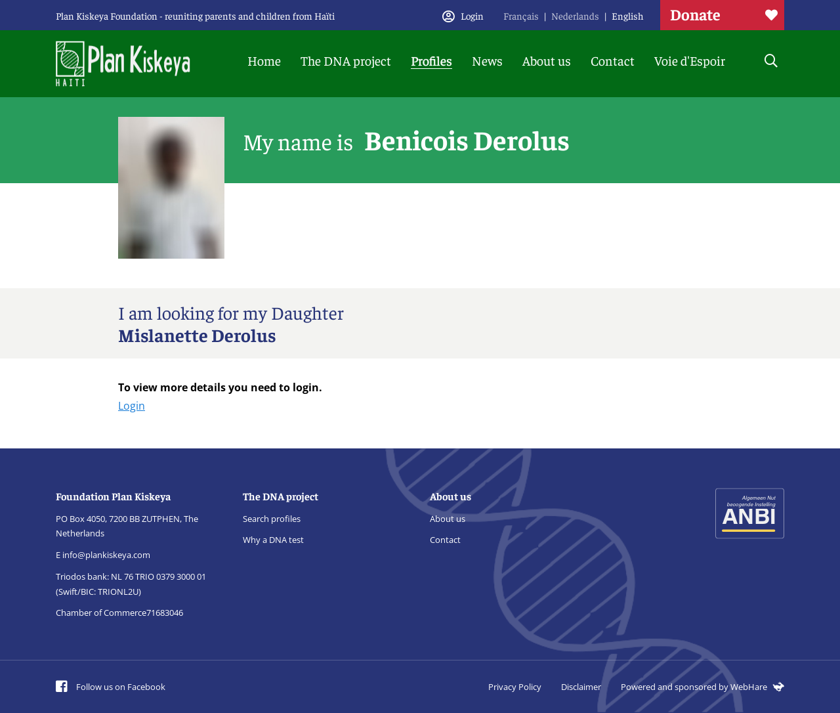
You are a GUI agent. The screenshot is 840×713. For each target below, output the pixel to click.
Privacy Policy (514, 687)
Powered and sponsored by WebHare (702, 687)
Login (131, 406)
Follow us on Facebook (110, 687)
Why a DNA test (273, 540)
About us (546, 60)
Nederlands (575, 15)
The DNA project (346, 60)
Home (264, 60)
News (487, 60)
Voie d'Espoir (689, 60)
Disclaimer (581, 687)
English (628, 15)
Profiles (431, 60)
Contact (613, 60)
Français (521, 15)
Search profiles (272, 519)
